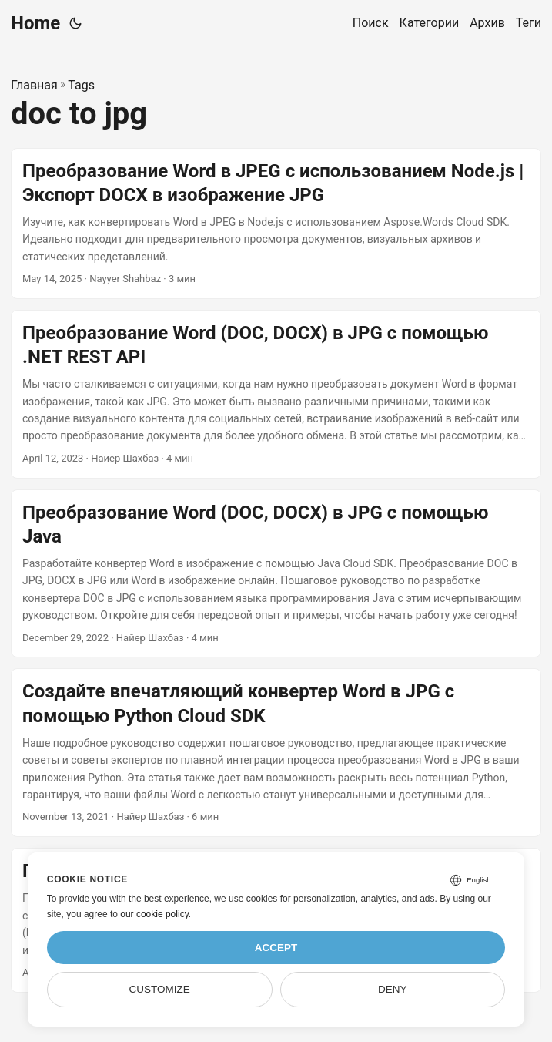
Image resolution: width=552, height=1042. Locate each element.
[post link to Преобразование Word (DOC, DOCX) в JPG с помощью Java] (276, 573)
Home (35, 23)
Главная (34, 85)
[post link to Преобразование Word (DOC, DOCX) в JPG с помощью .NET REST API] (276, 394)
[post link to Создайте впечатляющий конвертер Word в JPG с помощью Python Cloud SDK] (276, 752)
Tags (81, 85)
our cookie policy (154, 914)
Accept (276, 947)
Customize (159, 989)
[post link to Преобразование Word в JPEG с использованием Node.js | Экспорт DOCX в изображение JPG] (276, 223)
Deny (392, 989)
